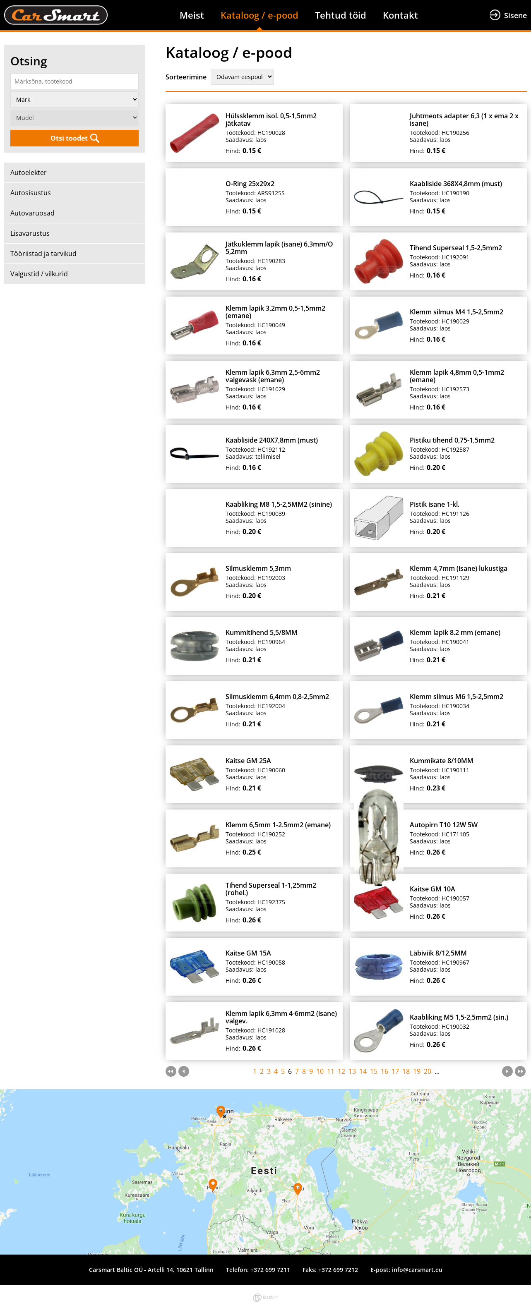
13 (352, 1071)
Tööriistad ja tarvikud (43, 253)
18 (406, 1071)
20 (427, 1071)
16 (384, 1071)
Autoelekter (28, 172)
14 (363, 1071)
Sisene (515, 15)
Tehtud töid (340, 15)
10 (320, 1071)
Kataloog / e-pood (259, 15)
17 (395, 1071)
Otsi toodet (69, 138)
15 (373, 1071)
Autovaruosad (32, 213)
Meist (192, 15)
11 (330, 1071)
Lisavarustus (30, 233)
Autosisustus (30, 192)
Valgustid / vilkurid (39, 273)
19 (416, 1071)
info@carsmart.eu (417, 1270)
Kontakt (400, 15)
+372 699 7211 (270, 1270)
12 (341, 1071)
